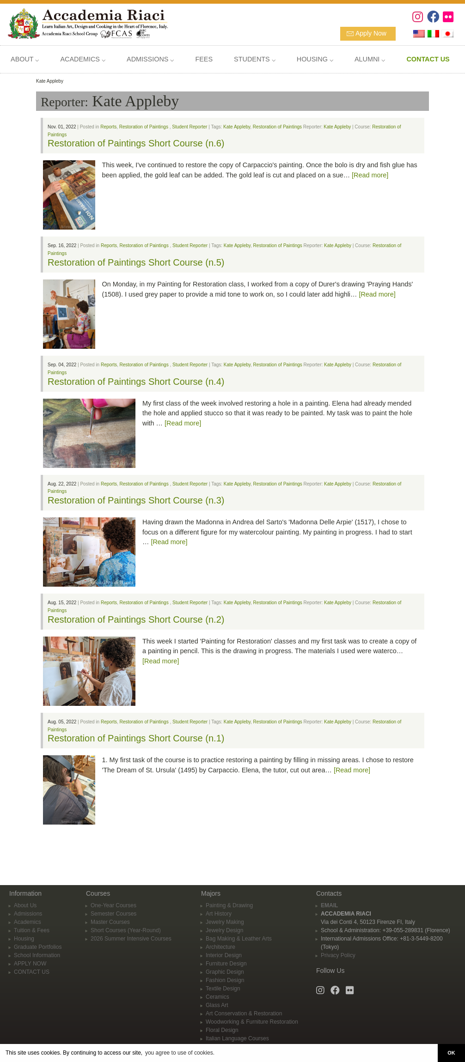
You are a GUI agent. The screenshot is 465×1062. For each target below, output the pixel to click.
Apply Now (370, 33)
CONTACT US (31, 972)
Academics (27, 922)
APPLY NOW (30, 963)
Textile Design (223, 988)
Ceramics (217, 997)
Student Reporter (189, 126)
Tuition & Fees (31, 930)
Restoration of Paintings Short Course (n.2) (136, 619)
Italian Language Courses (237, 1038)
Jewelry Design (224, 930)
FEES (204, 59)
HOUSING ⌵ (315, 59)
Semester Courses (113, 913)
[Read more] (370, 175)
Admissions (28, 913)
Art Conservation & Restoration (244, 1013)
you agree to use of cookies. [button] (179, 1053)
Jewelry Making (225, 922)
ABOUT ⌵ (25, 59)
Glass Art (217, 1005)
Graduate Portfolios (37, 947)
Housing (24, 938)
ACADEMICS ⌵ (82, 59)
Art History (219, 913)
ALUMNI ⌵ (370, 59)
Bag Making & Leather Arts (239, 938)
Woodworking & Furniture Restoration (252, 1022)
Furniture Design (226, 963)
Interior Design (224, 955)
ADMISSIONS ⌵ (150, 59)
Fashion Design (225, 980)
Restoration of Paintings (143, 126)
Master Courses (110, 922)
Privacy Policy (338, 955)
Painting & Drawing (229, 905)
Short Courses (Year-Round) (126, 930)
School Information (37, 955)
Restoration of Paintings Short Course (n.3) (136, 500)
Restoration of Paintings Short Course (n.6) (136, 143)
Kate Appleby (236, 126)
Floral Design (222, 1030)
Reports (108, 126)
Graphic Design (225, 972)
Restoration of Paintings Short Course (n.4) (136, 381)
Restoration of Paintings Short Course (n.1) (136, 738)
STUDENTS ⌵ (254, 59)
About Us (25, 905)
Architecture (220, 947)
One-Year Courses (113, 905)
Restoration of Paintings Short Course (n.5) (136, 262)
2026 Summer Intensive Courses (131, 938)
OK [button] (451, 1053)
